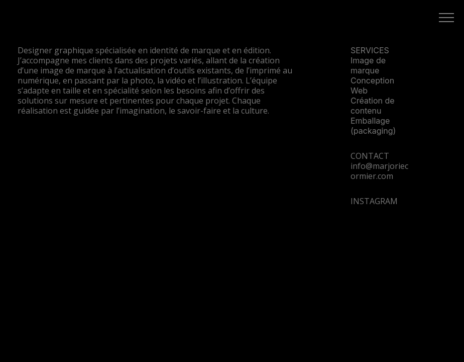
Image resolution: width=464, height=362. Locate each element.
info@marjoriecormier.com (379, 171)
